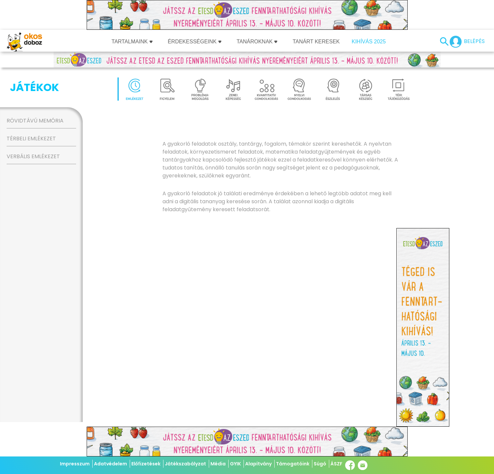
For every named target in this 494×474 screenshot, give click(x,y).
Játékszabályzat (185, 463)
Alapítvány (258, 463)
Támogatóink (292, 463)
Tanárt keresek (315, 41)
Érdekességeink (194, 41)
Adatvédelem (110, 463)
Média (218, 463)
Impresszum (75, 463)
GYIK (235, 463)
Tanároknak (257, 41)
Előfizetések (145, 463)
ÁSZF (336, 463)
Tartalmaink (132, 41)
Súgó (320, 463)
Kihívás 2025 (369, 41)
